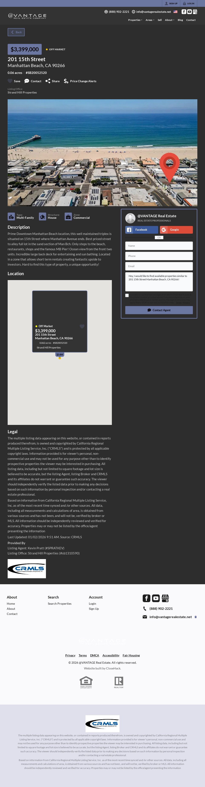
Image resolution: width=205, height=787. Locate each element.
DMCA (94, 655)
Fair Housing (131, 655)
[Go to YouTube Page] (189, 11)
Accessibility (110, 655)
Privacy (186, 302)
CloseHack (113, 668)
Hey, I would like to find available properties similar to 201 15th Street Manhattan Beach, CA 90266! (159, 281)
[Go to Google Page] (195, 11)
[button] (159, 310)
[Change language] (175, 12)
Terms (178, 302)
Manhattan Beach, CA (29, 65)
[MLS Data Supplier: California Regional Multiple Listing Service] (102, 724)
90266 (58, 65)
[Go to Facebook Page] (184, 11)
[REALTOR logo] (119, 682)
